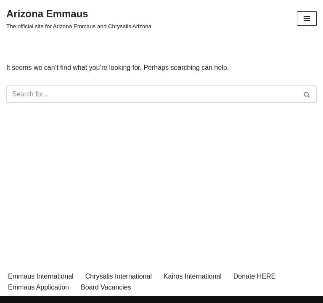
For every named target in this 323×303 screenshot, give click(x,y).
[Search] (152, 94)
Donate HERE (254, 276)
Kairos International (193, 276)
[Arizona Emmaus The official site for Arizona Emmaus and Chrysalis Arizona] (78, 18)
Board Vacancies (106, 287)
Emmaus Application (38, 287)
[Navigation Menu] (307, 18)
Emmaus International (41, 276)
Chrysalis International (118, 276)
